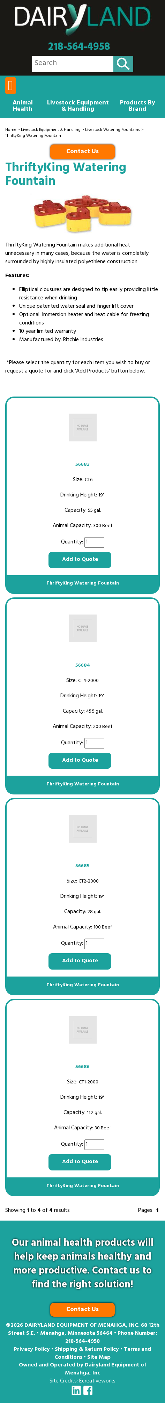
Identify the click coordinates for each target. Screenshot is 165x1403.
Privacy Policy (32, 1350)
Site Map (99, 1358)
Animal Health (23, 106)
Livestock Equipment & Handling (78, 106)
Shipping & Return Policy (87, 1350)
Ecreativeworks (97, 1381)
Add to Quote (80, 560)
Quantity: (72, 542)
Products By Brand (137, 106)
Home (10, 130)
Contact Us (82, 152)
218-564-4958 (79, 47)
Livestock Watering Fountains (112, 130)
